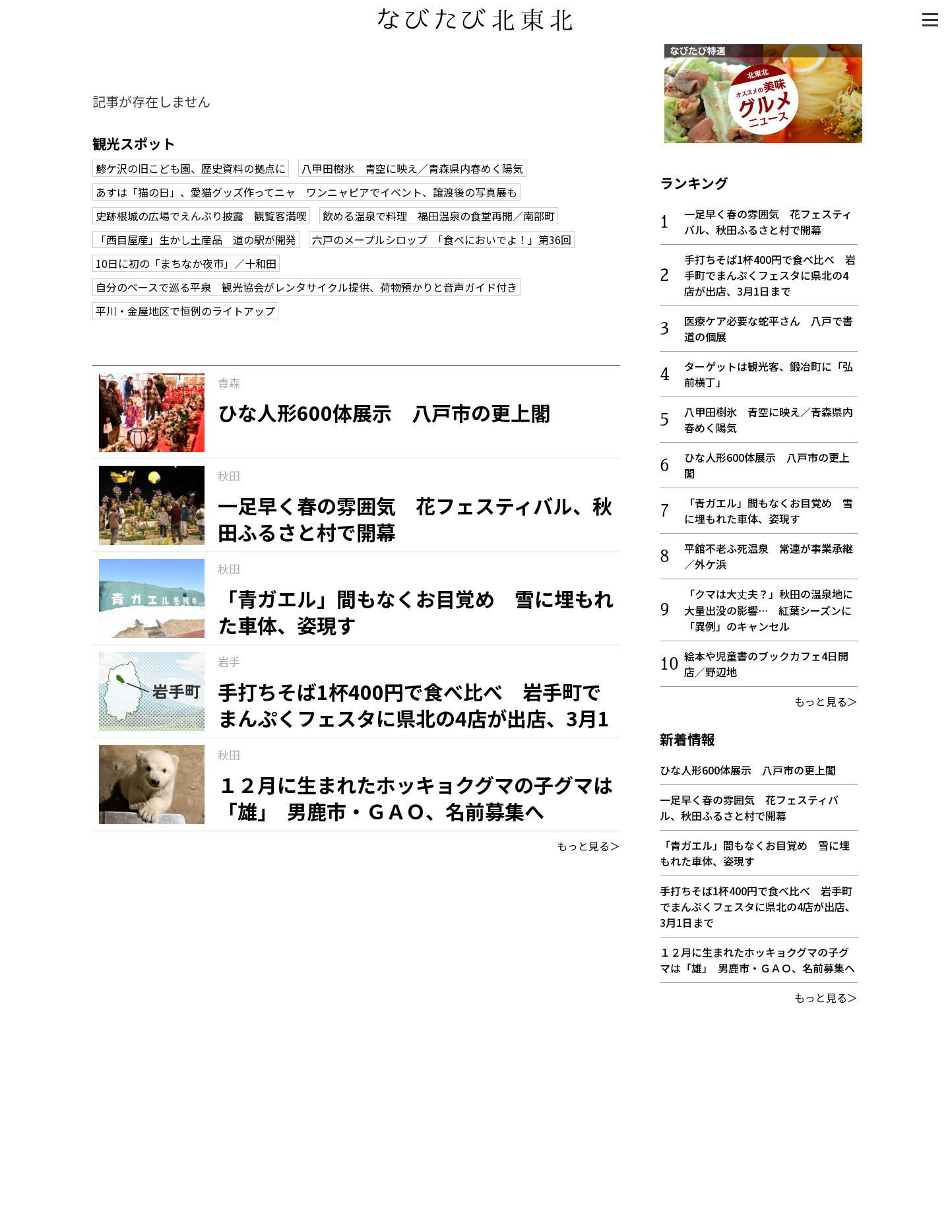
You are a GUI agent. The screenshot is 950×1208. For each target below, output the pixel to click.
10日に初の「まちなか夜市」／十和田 (186, 263)
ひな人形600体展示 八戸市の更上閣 (748, 765)
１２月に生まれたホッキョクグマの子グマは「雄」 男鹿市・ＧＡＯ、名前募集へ (757, 955)
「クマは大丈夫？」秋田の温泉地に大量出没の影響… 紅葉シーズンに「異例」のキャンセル (768, 605)
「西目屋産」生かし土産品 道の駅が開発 (196, 239)
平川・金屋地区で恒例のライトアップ (185, 311)
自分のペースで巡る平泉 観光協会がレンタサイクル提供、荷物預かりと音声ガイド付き (306, 287)
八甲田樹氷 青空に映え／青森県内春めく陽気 (412, 168)
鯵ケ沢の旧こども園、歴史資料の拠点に (191, 168)
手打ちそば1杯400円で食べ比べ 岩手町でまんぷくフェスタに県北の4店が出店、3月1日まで (770, 270)
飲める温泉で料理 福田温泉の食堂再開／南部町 (439, 216)
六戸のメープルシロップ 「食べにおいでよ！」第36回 (441, 239)
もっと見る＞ (588, 846)
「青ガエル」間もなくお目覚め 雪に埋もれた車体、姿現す (768, 506)
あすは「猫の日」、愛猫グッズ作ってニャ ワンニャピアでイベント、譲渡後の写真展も (306, 192)
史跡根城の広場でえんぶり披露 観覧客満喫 (201, 216)
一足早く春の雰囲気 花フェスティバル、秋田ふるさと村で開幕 (768, 217)
